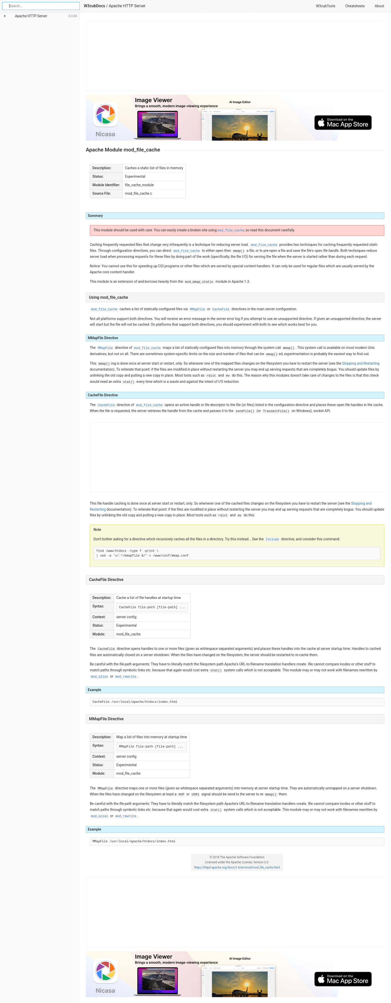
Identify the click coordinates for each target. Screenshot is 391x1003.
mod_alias (99, 677)
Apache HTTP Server (127, 5)
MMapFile (197, 309)
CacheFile (220, 309)
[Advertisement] (235, 56)
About (379, 6)
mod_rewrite (125, 677)
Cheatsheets (355, 6)
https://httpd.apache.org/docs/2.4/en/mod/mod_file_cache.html (237, 867)
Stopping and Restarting (361, 363)
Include (272, 539)
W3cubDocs (94, 5)
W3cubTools (325, 6)
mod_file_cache (231, 230)
